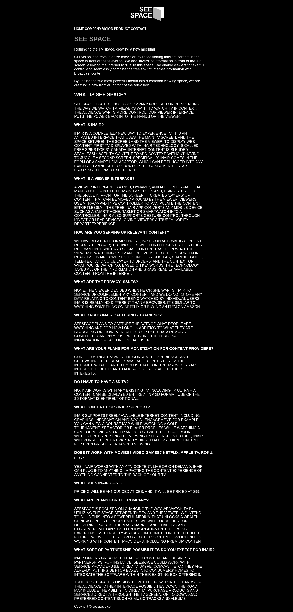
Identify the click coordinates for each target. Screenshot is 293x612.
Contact (138, 29)
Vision (107, 29)
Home (79, 29)
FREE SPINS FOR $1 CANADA (100, 150)
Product (122, 29)
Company (93, 29)
